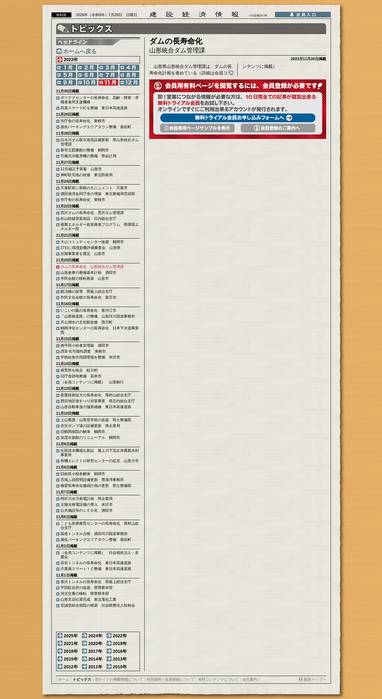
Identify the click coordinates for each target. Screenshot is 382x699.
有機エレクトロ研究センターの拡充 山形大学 (100, 461)
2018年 (71, 651)
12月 (129, 82)
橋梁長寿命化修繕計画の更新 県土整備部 (96, 485)
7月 (108, 75)
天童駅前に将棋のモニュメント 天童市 (94, 188)
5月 (66, 75)
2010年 (120, 666)
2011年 (95, 666)
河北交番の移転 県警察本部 (85, 593)
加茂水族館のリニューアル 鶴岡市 (90, 437)
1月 (66, 68)
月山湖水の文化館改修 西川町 (87, 322)
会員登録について (180, 679)
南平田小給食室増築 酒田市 (85, 345)
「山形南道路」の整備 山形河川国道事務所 (98, 316)
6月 (87, 75)
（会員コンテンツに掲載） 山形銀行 (92, 382)
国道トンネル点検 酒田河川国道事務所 (94, 534)
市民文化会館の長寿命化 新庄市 (88, 297)
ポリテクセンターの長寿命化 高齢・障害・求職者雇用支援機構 (100, 100)
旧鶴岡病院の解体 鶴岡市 (83, 432)
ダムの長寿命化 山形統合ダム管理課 (92, 267)
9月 (66, 82)
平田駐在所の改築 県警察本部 (87, 587)
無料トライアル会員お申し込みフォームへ (237, 118)
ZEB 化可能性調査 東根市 (83, 351)
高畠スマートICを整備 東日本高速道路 (94, 108)
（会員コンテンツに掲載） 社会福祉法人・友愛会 (100, 554)
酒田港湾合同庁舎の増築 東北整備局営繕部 (98, 194)
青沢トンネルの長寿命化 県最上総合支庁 (96, 582)
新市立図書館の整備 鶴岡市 (85, 150)
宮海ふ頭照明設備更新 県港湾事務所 (92, 480)
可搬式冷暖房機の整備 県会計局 (88, 156)
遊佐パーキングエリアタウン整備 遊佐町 (96, 127)
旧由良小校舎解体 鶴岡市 (83, 474)
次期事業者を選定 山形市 (83, 254)
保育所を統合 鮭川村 (79, 370)
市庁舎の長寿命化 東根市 (83, 121)
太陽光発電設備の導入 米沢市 (87, 504)
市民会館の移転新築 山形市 (85, 278)
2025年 (71, 635)
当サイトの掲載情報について (119, 679)
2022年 (120, 635)
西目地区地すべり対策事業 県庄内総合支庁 (98, 401)
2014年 (95, 659)
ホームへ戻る (80, 51)
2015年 (71, 659)
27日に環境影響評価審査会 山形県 (90, 248)
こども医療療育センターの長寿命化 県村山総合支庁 (100, 525)
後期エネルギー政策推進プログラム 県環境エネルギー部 (100, 226)
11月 (108, 82)
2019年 (120, 643)
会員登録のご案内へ (278, 128)
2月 (87, 68)
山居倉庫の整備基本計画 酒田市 (88, 272)
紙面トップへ (315, 679)
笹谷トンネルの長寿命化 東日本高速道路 (96, 563)
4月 (129, 68)
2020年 (95, 643)
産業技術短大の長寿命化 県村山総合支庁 (96, 395)
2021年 (71, 643)
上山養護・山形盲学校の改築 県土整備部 (96, 420)
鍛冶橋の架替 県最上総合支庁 (87, 291)
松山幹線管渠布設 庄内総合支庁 (88, 218)
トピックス (82, 679)
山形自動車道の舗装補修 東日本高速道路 (96, 407)
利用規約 (153, 679)
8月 (129, 75)
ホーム (63, 679)
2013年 (120, 659)
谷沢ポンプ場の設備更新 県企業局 (90, 426)
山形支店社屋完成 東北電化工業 (88, 599)
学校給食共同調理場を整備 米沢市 (90, 357)
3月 (108, 68)
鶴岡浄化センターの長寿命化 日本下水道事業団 (100, 330)
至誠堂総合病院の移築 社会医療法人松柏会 (98, 605)
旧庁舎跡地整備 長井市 (81, 376)
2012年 (71, 666)
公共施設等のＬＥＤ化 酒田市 (87, 510)
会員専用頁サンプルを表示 (197, 128)
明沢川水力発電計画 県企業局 (87, 498)
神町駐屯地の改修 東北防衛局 (87, 175)
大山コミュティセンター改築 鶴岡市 (92, 242)
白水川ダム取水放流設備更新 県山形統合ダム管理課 (100, 142)
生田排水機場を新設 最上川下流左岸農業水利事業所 (100, 452)
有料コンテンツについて (218, 679)
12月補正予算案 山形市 (81, 169)
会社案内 (249, 679)
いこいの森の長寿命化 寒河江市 (88, 310)
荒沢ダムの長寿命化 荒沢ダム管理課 (92, 213)
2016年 (120, 651)
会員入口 (303, 14)
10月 (87, 82)
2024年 (95, 635)
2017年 (95, 651)
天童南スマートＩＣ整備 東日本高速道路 (96, 569)
